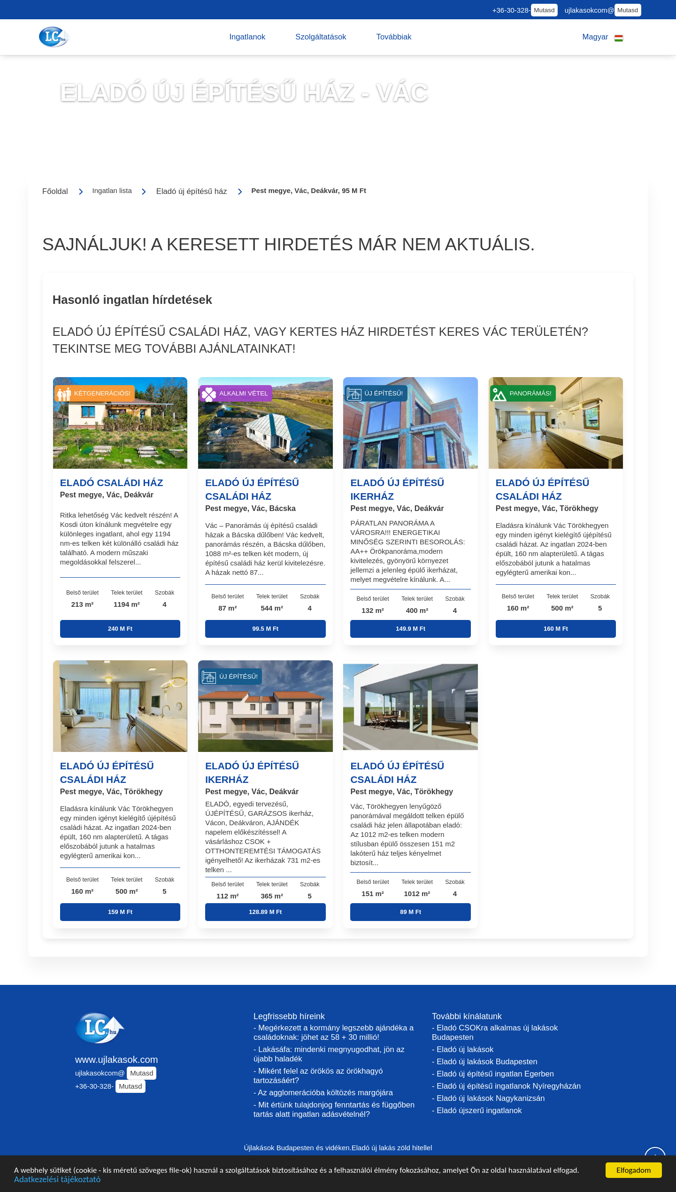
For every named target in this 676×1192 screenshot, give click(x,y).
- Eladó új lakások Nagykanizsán (488, 1098)
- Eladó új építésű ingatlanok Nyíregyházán (506, 1086)
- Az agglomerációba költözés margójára (323, 1092)
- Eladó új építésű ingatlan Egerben (493, 1073)
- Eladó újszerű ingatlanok (477, 1110)
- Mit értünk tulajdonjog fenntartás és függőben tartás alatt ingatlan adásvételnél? (334, 1109)
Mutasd (544, 10)
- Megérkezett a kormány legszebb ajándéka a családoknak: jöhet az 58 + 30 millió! (334, 1032)
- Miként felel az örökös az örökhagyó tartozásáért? (318, 1076)
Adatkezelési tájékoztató (57, 1180)
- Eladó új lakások (462, 1049)
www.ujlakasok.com (116, 1059)
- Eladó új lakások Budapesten (485, 1061)
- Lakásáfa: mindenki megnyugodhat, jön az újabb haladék (329, 1054)
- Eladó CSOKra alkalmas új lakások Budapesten (495, 1032)
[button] (247, 37)
